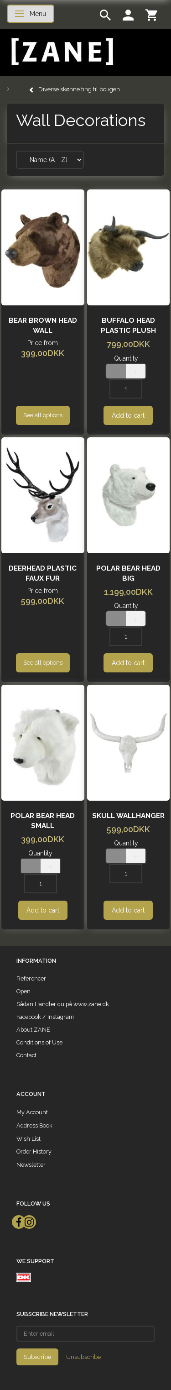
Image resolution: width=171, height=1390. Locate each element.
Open (23, 991)
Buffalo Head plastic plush (128, 325)
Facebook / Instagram (45, 1016)
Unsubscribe (83, 1356)
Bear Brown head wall (43, 325)
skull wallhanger (128, 816)
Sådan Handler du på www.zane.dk (62, 1004)
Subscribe (37, 1356)
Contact (26, 1055)
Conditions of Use (39, 1042)
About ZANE (33, 1029)
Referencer (31, 978)
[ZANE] (61, 51)
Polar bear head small (42, 821)
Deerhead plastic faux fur (43, 573)
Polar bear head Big (128, 573)
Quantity (126, 358)
